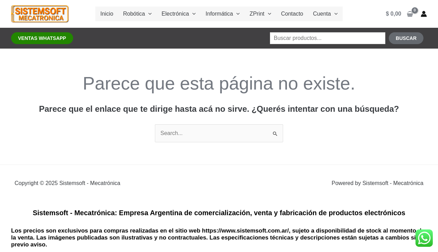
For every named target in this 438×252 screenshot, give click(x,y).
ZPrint (257, 14)
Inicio (115, 14)
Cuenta (316, 14)
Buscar (406, 38)
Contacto (286, 14)
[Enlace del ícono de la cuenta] (424, 14)
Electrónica (182, 14)
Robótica (143, 14)
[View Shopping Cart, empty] (399, 13)
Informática (222, 14)
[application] (154, 14)
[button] (42, 38)
